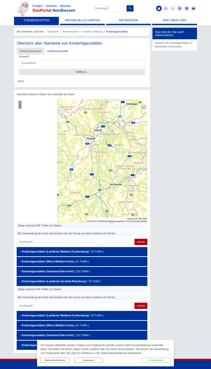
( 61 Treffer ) (54, 261)
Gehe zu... (82, 71)
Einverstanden (156, 360)
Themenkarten (70, 31)
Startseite (53, 31)
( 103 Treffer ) (54, 271)
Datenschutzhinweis (55, 360)
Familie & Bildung (92, 31)
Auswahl (24, 56)
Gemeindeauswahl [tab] (30, 51)
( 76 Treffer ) (60, 281)
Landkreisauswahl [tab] (57, 51)
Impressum (88, 360)
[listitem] (174, 44)
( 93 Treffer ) (61, 251)
